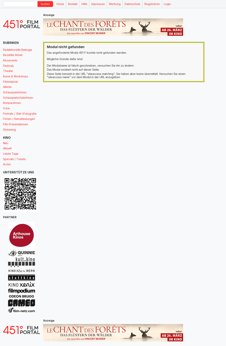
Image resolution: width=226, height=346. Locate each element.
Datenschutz (132, 4)
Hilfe (84, 4)
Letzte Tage (10, 153)
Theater (8, 71)
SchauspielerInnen (15, 92)
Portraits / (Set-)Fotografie (20, 113)
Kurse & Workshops (15, 76)
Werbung (115, 4)
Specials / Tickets (14, 159)
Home (60, 4)
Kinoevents (10, 60)
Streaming (9, 129)
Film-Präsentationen (15, 124)
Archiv (7, 164)
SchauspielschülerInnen (18, 97)
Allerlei (7, 87)
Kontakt (73, 4)
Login (167, 4)
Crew (6, 108)
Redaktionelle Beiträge (17, 49)
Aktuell (7, 148)
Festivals (8, 65)
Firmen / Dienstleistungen (19, 118)
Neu (5, 143)
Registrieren (152, 4)
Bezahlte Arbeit (13, 55)
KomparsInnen (12, 102)
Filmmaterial (10, 81)
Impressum (98, 4)
